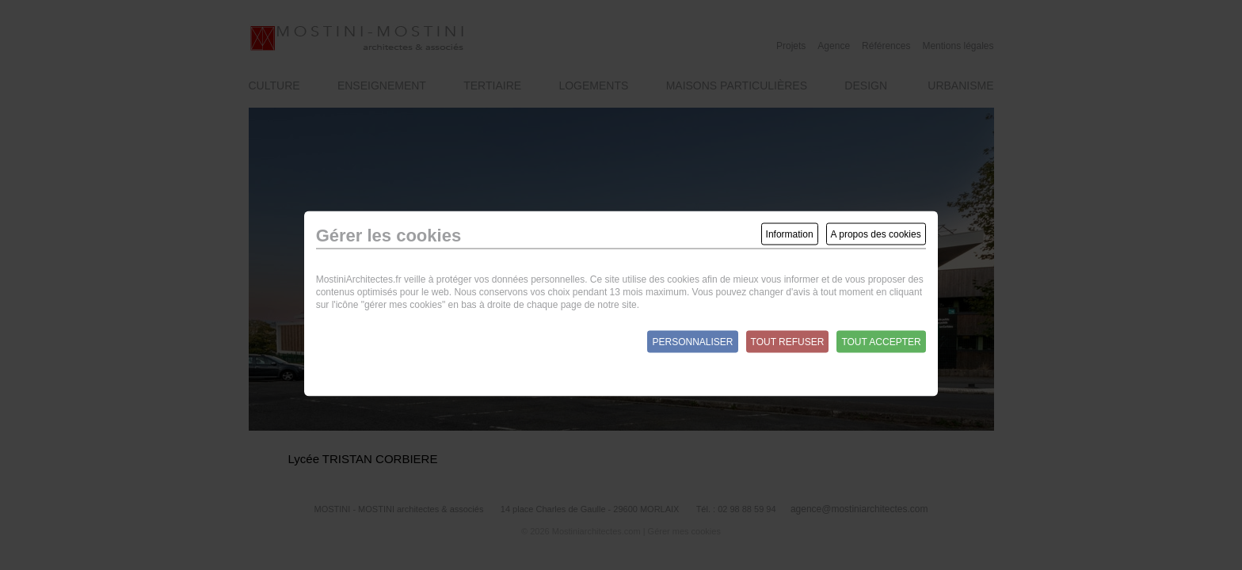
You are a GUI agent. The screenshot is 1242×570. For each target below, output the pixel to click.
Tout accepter (880, 342)
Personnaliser (692, 342)
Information (789, 234)
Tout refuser (788, 342)
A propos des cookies (876, 234)
